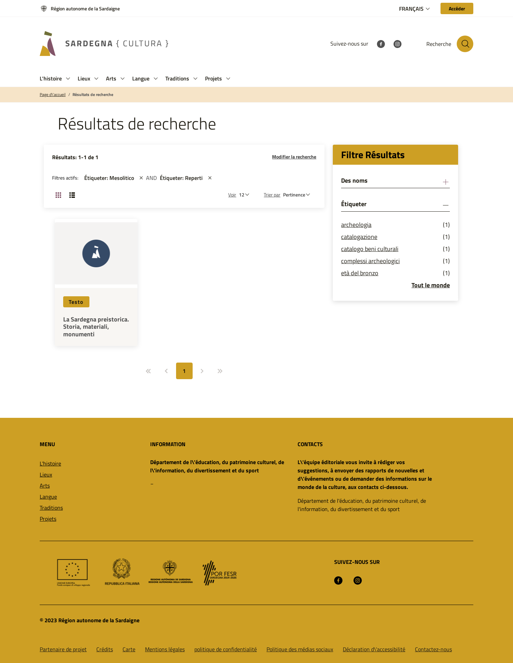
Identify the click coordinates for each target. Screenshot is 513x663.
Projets (48, 519)
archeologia (356, 224)
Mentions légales (165, 649)
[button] (68, 78)
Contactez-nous (433, 649)
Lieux (46, 474)
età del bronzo (359, 273)
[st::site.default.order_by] (298, 195)
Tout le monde (431, 285)
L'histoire (50, 463)
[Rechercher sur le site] (465, 44)
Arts (45, 485)
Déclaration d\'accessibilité (374, 649)
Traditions (51, 507)
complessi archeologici (370, 261)
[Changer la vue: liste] (72, 195)
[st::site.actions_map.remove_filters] (141, 178)
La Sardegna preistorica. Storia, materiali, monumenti (96, 327)
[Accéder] (457, 8)
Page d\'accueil (53, 95)
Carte (129, 649)
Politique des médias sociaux (300, 649)
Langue (48, 496)
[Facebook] (381, 43)
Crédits (104, 649)
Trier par (272, 194)
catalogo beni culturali (369, 248)
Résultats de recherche (92, 95)
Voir (232, 194)
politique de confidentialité (225, 649)
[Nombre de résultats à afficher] (245, 195)
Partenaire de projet (63, 649)
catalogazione (359, 236)
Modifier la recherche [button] (294, 156)
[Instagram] (397, 43)
